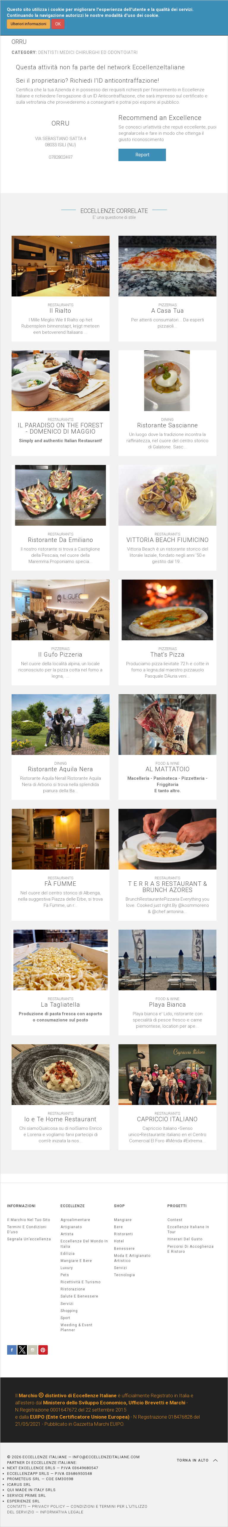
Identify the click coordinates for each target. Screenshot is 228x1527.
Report (142, 155)
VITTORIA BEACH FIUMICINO (167, 540)
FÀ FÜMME (60, 884)
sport (65, 1318)
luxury (67, 1268)
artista (67, 1234)
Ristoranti (123, 1234)
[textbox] (167, 323)
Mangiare (123, 1220)
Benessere (124, 1249)
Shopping (69, 1311)
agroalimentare (75, 1220)
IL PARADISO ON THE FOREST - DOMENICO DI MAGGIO (60, 428)
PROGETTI (177, 1206)
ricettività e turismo (81, 1282)
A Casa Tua (167, 311)
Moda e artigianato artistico (132, 1258)
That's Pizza (167, 655)
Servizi (120, 1268)
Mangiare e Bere (76, 1261)
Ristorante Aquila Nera (60, 769)
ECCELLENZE (73, 1206)
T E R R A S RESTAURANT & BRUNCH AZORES (167, 887)
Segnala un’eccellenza (29, 1239)
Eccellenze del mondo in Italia (84, 1243)
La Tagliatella (60, 1005)
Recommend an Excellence (160, 117)
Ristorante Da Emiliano (60, 540)
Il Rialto (60, 311)
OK (58, 24)
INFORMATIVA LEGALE (61, 1512)
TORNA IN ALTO (197, 1460)
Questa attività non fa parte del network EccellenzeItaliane (100, 67)
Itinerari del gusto (184, 1239)
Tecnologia (124, 1275)
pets (65, 1275)
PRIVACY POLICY (48, 1506)
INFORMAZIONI (21, 1206)
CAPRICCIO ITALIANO (167, 1119)
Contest (175, 1220)
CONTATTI (16, 1506)
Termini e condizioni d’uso (27, 1229)
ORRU (60, 123)
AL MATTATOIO (167, 769)
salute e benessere (79, 1296)
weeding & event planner (77, 1327)
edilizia (68, 1254)
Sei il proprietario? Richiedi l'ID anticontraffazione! (87, 81)
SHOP (119, 1206)
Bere (118, 1227)
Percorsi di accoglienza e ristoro (190, 1249)
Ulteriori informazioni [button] (28, 24)
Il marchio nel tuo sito (28, 1220)
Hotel (119, 1241)
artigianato (71, 1227)
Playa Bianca (167, 1005)
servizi (67, 1304)
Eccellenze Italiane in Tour (188, 1229)
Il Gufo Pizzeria (60, 655)
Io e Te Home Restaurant (60, 1119)
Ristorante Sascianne (167, 425)
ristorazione (73, 1289)
